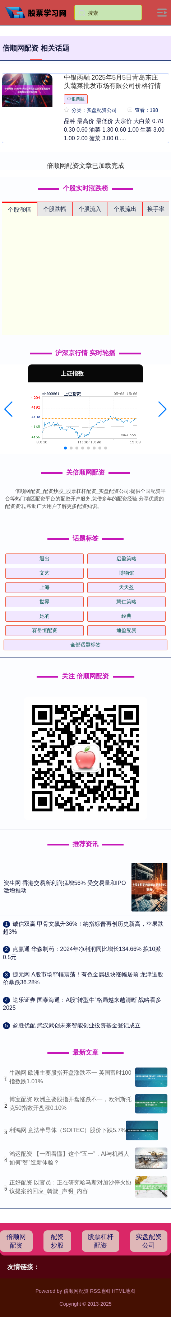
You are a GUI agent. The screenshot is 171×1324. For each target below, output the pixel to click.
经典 (126, 616)
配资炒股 (57, 1241)
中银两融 (75, 99)
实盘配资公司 (149, 1241)
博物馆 (126, 573)
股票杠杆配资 (101, 1241)
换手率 (156, 209)
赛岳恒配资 (44, 630)
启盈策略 (126, 558)
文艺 (45, 573)
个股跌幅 (54, 209)
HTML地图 (123, 1291)
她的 (45, 616)
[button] (8, 409)
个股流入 (89, 209)
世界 (45, 601)
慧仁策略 (126, 601)
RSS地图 (100, 1291)
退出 (45, 558)
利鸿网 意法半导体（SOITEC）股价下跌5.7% (67, 1130)
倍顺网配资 (16, 1241)
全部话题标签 (85, 644)
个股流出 (125, 209)
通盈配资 (126, 630)
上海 (45, 587)
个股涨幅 (19, 210)
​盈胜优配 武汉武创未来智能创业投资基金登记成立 (76, 1025)
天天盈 (126, 587)
